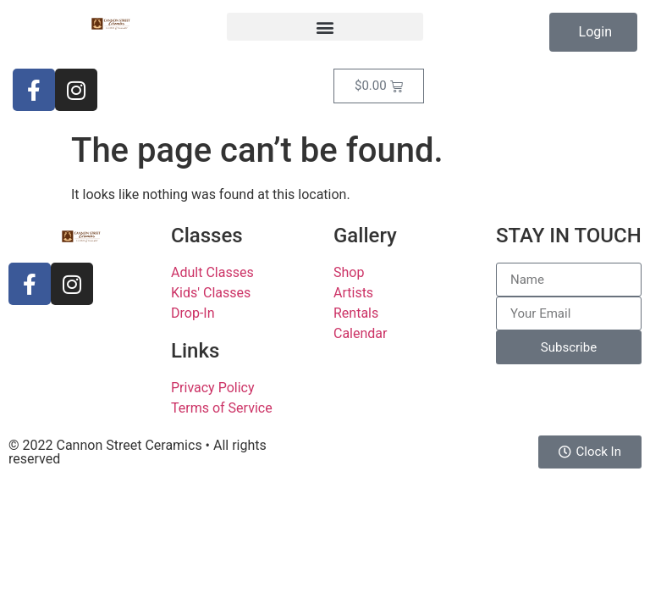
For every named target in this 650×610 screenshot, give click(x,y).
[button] (325, 27)
